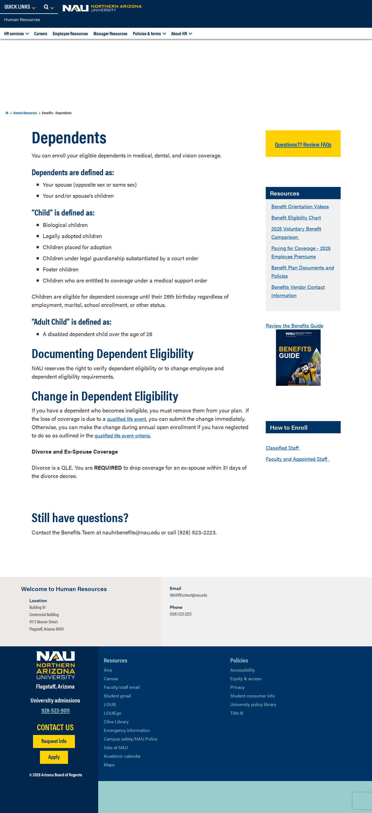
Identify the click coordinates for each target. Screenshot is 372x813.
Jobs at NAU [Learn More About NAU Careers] (116, 747)
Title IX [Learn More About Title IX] (236, 713)
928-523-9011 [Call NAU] (55, 710)
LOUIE (110, 704)
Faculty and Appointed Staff (300, 467)
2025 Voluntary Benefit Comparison (299, 240)
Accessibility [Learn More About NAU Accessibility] (242, 669)
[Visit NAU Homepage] (55, 665)
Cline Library (116, 721)
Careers (40, 33)
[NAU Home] (44, 8)
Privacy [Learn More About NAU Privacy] (237, 687)
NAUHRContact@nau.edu (188, 595)
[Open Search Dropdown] (362, 7)
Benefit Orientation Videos (303, 214)
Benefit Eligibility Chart (299, 225)
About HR (179, 33)
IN (7, 112)
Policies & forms (147, 33)
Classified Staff (284, 456)
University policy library (253, 704)
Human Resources (22, 19)
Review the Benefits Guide (297, 333)
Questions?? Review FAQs (303, 147)
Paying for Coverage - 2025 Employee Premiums (303, 260)
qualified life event (129, 418)
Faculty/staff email (122, 687)
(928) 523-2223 (180, 614)
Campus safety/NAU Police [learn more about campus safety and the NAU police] (130, 738)
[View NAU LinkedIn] (130, 797)
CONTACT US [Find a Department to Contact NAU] (55, 727)
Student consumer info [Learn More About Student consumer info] (252, 695)
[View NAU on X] (107, 797)
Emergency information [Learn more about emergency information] (127, 730)
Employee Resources (70, 33)
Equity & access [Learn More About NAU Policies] (246, 678)
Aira (108, 669)
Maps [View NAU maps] (109, 764)
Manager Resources (110, 33)
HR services (14, 33)
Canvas (111, 678)
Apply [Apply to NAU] (54, 756)
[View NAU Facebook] (119, 797)
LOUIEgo (113, 713)
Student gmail (117, 695)
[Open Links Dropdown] (333, 7)
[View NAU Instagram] (141, 797)
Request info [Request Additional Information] (54, 741)
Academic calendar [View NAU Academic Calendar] (122, 756)
